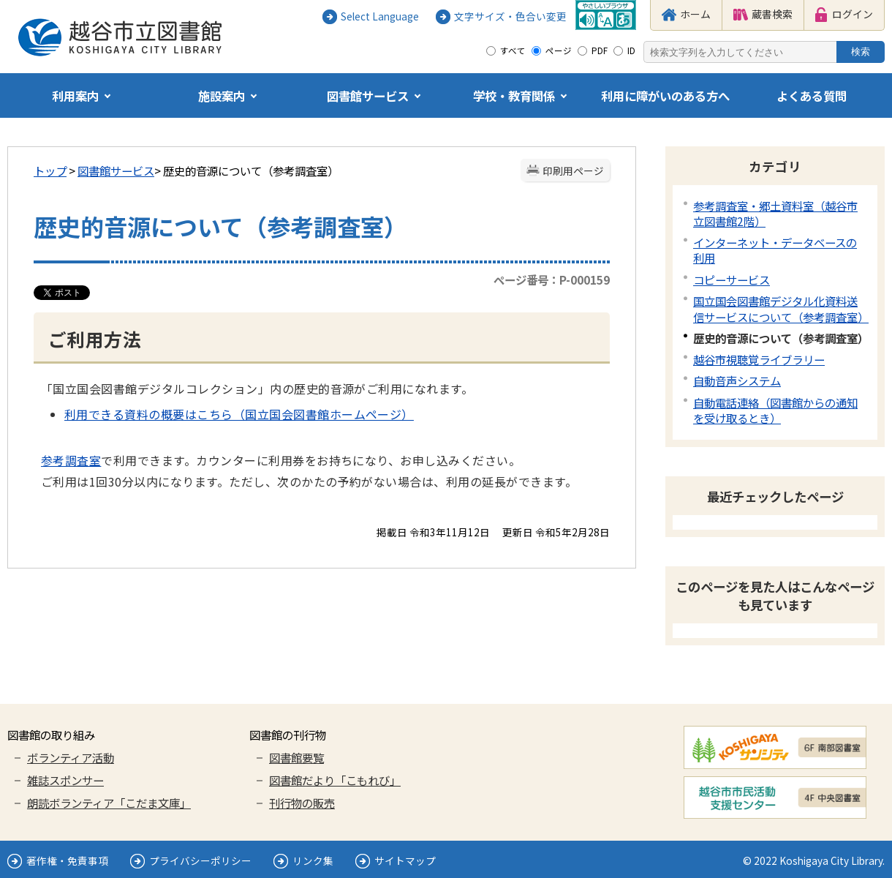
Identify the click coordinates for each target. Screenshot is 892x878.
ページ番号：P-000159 (552, 279)
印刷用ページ (573, 170)
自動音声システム (737, 380)
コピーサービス (731, 279)
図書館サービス (116, 170)
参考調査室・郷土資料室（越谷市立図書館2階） (775, 213)
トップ (50, 170)
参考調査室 (71, 460)
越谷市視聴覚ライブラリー (759, 359)
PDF (599, 50)
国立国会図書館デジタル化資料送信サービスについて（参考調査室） (781, 308)
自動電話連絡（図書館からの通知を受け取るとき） (775, 410)
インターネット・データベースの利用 (775, 250)
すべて (513, 50)
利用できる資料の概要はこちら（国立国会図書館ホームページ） (239, 414)
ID (631, 50)
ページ (558, 50)
